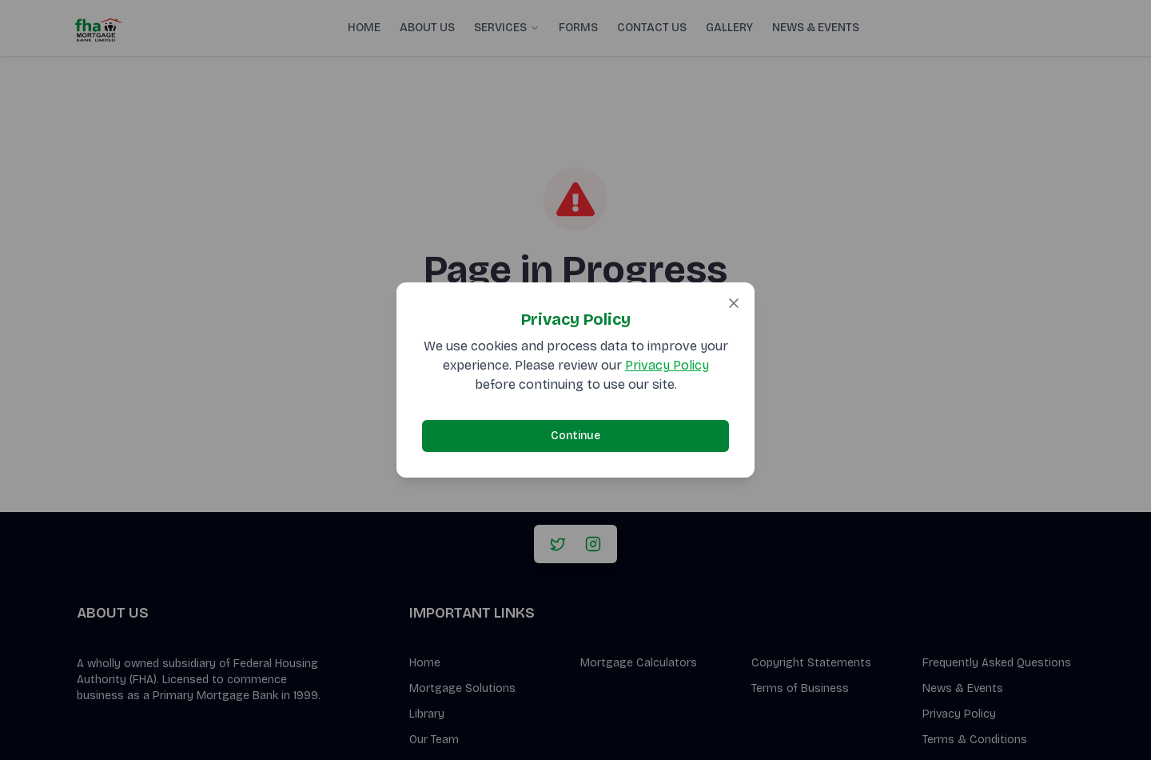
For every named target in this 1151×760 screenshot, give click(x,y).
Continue (575, 435)
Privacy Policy (667, 365)
